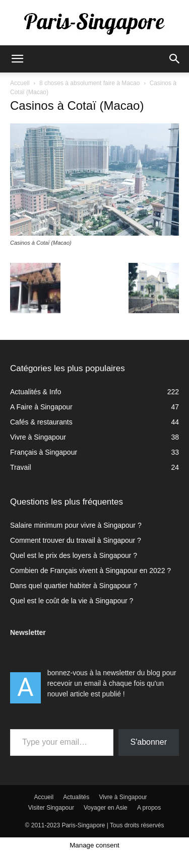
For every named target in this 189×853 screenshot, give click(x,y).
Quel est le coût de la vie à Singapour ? (71, 601)
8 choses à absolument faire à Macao (89, 83)
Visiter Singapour (51, 807)
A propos (149, 807)
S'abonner (149, 742)
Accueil (20, 83)
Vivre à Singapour (123, 797)
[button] (17, 59)
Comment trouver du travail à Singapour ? (75, 540)
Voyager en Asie (106, 807)
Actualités (76, 797)
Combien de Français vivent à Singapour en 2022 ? (90, 570)
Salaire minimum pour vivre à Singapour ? (76, 525)
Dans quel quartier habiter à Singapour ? (73, 586)
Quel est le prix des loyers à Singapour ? (73, 555)
